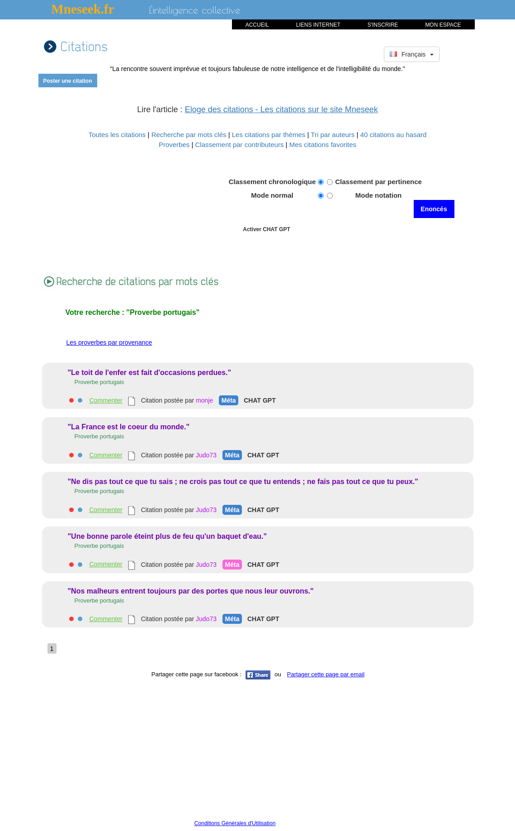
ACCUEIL (257, 25)
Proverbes (174, 144)
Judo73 (206, 455)
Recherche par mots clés (189, 134)
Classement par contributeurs (240, 144)
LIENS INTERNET (318, 25)
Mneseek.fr (82, 9)
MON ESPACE (443, 25)
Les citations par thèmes (269, 134)
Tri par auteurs (333, 134)
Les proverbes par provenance (109, 342)
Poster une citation (67, 81)
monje (204, 400)
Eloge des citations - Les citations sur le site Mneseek (281, 109)
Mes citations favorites (322, 144)
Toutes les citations (118, 134)
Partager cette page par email (325, 674)
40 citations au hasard (393, 134)
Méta (229, 400)
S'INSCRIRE (383, 25)
